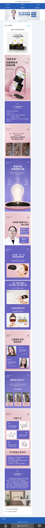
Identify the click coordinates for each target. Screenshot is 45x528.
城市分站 (4, 518)
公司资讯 (8, 7)
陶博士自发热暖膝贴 (13, 509)
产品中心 (23, 4)
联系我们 (38, 7)
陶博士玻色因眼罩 (13, 511)
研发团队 (23, 7)
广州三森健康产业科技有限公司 (22, 1)
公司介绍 (7, 4)
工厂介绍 (38, 4)
